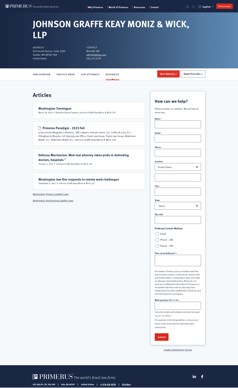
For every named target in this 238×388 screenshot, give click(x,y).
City (156, 186)
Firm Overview (42, 74)
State (157, 200)
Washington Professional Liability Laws (53, 200)
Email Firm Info (192, 74)
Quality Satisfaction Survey (178, 350)
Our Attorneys (90, 74)
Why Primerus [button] (96, 7)
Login (187, 7)
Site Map (126, 384)
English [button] (206, 6)
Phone (158, 147)
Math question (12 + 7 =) (166, 300)
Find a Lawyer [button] (224, 6)
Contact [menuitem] (155, 7)
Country (158, 161)
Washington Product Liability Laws (51, 194)
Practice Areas (65, 74)
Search (193, 7)
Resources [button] (140, 7)
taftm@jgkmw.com (96, 54)
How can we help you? (165, 253)
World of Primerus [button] (119, 7)
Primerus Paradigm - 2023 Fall (64, 128)
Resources (112, 74)
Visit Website (166, 74)
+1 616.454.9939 (108, 384)
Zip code (159, 214)
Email (157, 133)
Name (157, 118)
